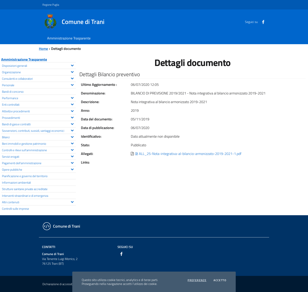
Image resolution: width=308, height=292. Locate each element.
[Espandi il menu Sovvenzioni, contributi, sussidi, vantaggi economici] (72, 130)
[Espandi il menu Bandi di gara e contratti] (72, 123)
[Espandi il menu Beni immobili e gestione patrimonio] (72, 143)
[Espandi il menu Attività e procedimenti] (72, 110)
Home (43, 48)
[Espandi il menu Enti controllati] (72, 104)
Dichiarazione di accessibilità (59, 284)
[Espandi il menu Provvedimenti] (72, 117)
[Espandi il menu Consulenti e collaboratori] (72, 78)
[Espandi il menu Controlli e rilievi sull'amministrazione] (72, 149)
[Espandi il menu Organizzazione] (72, 71)
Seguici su (125, 246)
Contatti (48, 246)
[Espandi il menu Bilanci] (72, 136)
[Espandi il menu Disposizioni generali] (72, 65)
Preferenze (197, 280)
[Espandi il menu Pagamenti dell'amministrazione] (72, 162)
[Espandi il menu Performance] (72, 97)
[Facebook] (262, 21)
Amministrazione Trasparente (24, 59)
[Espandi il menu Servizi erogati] (72, 156)
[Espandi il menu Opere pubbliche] (72, 169)
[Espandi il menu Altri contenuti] (72, 201)
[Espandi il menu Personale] (72, 84)
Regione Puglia (50, 5)
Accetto (220, 280)
